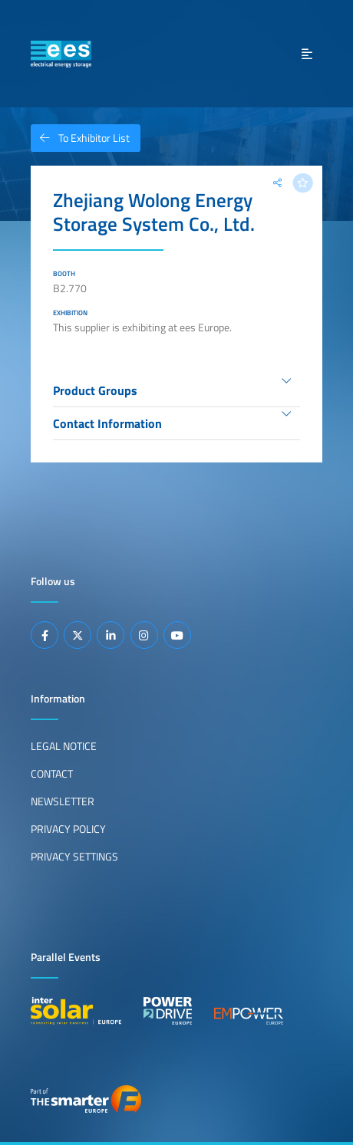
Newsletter (62, 801)
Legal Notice (64, 746)
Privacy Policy (68, 829)
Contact (52, 773)
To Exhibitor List (80, 138)
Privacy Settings (74, 856)
